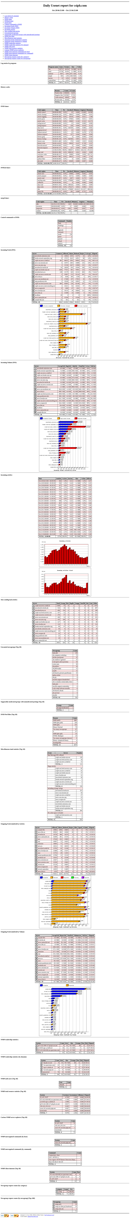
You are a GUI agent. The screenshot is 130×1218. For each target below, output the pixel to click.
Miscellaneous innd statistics (13, 38)
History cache (9, 17)
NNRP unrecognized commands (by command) (19, 53)
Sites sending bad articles (12, 31)
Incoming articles (10, 29)
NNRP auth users (10, 46)
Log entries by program (12, 16)
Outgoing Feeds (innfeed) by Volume (16, 41)
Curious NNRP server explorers (14, 50)
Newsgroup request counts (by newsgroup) (17, 58)
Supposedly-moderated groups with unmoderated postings (22, 34)
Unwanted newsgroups (11, 33)
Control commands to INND (13, 24)
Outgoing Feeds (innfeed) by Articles (16, 40)
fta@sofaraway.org (49, 1215)
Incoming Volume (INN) (12, 28)
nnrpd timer (8, 22)
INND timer (8, 19)
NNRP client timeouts (11, 55)
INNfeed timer (9, 21)
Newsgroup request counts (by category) (17, 57)
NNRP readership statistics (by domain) (17, 45)
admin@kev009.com (33, 1216)
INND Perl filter (9, 36)
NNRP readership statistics (13, 43)
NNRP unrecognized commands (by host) (17, 51)
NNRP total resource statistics (14, 48)
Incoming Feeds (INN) (11, 26)
